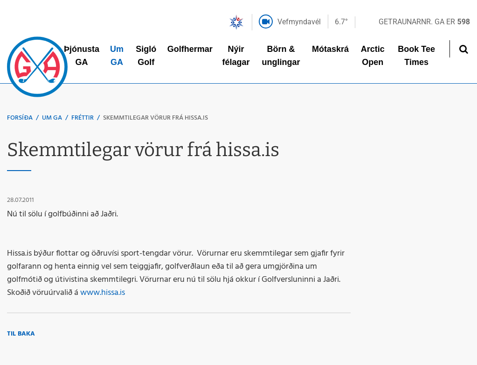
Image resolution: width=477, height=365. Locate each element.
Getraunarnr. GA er (424, 21)
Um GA (52, 118)
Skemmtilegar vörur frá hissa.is (155, 118)
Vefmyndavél (299, 21)
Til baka (21, 334)
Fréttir (82, 118)
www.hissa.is (102, 293)
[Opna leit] (463, 48)
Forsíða (20, 118)
